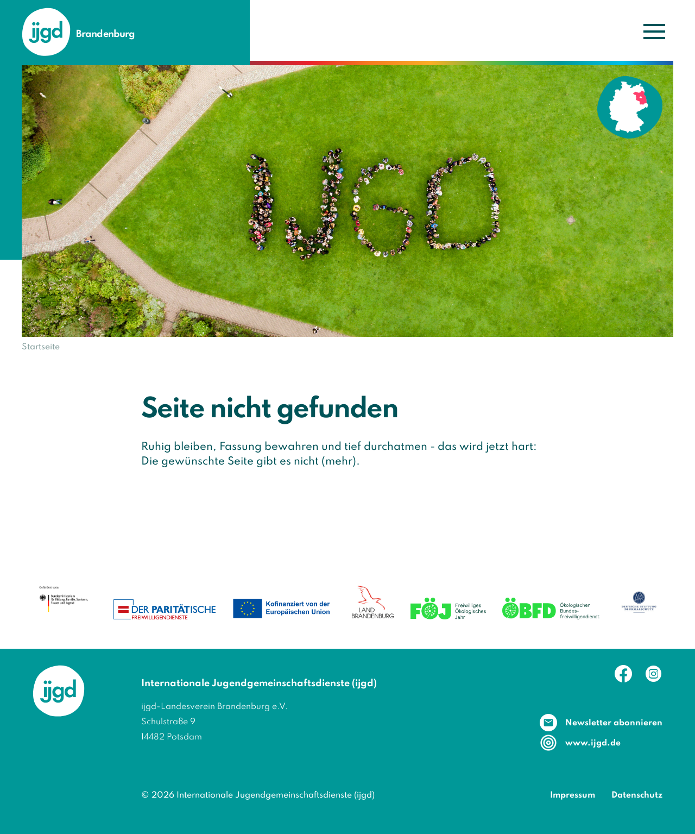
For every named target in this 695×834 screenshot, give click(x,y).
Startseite (41, 347)
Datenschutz (636, 795)
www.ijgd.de (593, 743)
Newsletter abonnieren (613, 723)
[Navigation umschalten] (654, 31)
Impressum (572, 795)
